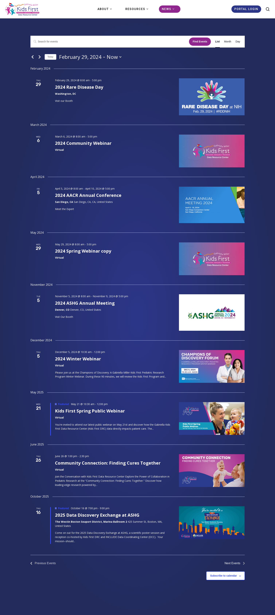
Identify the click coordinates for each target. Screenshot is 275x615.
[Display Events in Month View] (227, 41)
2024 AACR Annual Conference (88, 195)
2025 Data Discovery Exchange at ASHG (97, 515)
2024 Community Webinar (83, 143)
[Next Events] (40, 57)
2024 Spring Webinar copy (83, 251)
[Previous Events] (32, 57)
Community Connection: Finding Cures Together (108, 463)
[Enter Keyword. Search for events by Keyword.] (110, 41)
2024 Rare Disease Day (79, 87)
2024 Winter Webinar (78, 359)
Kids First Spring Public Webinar (90, 411)
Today (50, 57)
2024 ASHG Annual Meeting (85, 303)
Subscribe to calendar (223, 575)
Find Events (200, 41)
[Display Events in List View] (217, 41)
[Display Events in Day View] (238, 41)
